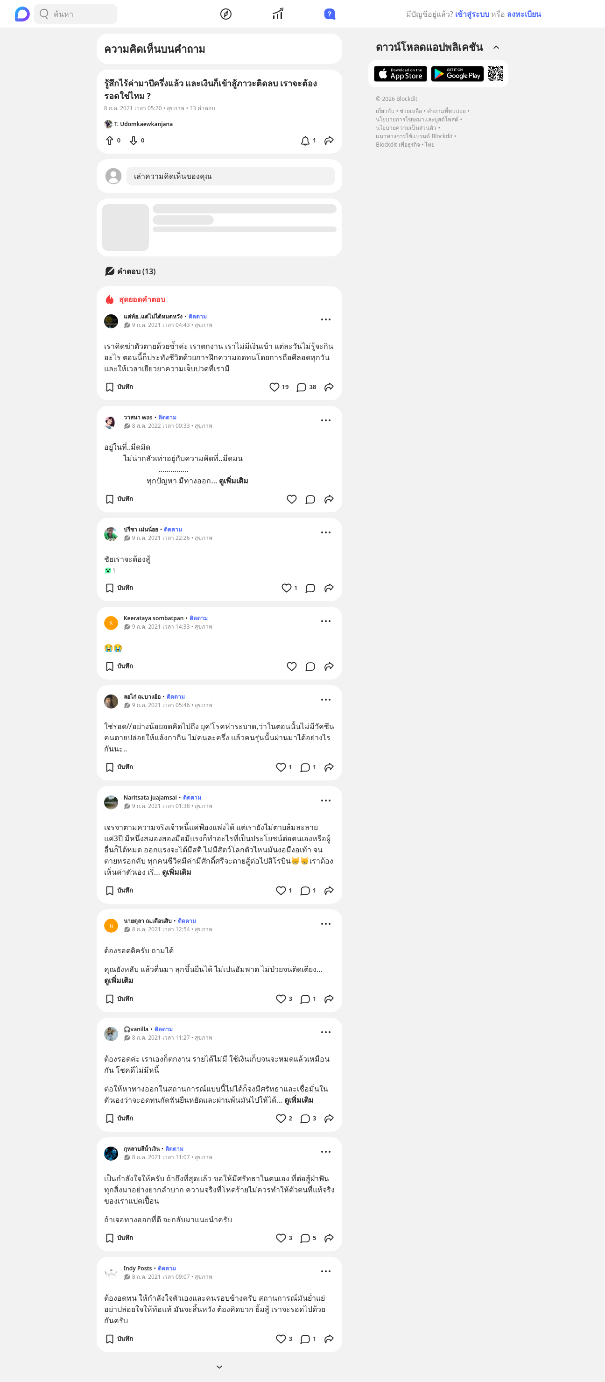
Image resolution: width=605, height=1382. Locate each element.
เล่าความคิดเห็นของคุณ (173, 176)
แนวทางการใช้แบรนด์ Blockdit (414, 136)
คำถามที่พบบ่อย (446, 111)
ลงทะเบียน (524, 14)
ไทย (430, 145)
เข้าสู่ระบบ (472, 14)
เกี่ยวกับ (385, 111)
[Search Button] (44, 14)
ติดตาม (198, 316)
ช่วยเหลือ (411, 111)
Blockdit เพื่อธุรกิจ (398, 145)
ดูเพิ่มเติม (233, 480)
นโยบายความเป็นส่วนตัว (406, 128)
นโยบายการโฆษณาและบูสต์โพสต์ (417, 119)
